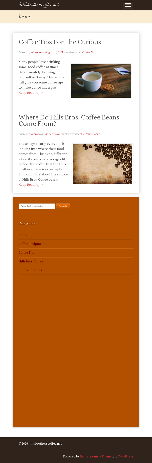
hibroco (36, 52)
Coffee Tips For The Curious (60, 42)
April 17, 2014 (52, 134)
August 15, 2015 (54, 52)
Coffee (23, 235)
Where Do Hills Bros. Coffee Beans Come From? (69, 120)
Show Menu (128, 5)
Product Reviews (30, 270)
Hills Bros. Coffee (90, 134)
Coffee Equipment (32, 244)
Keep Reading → (31, 93)
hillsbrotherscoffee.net (38, 4)
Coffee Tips (88, 52)
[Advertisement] (30, 355)
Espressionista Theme (96, 456)
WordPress (125, 456)
